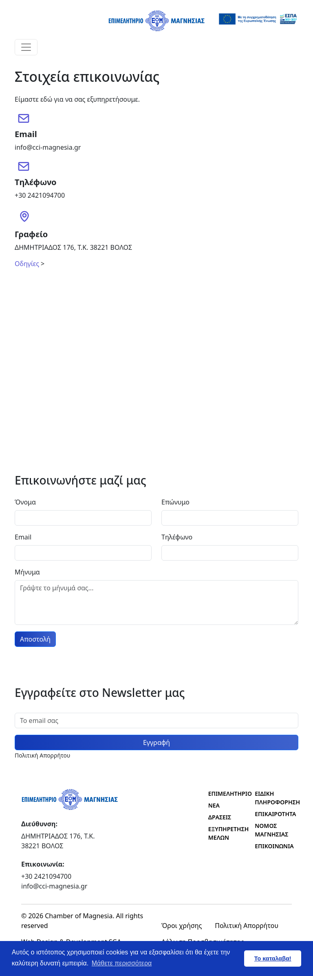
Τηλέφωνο (176, 537)
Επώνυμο (175, 502)
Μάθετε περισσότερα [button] (122, 963)
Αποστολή (35, 639)
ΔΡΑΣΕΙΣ (219, 817)
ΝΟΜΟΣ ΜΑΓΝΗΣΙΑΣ (271, 830)
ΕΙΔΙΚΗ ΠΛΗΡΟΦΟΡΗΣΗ (273, 798)
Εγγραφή (156, 742)
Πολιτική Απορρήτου (246, 925)
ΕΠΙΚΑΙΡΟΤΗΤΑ (273, 814)
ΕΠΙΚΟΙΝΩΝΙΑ (273, 846)
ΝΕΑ (214, 805)
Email (23, 537)
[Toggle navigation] (26, 47)
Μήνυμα (27, 572)
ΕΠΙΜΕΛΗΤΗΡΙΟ (226, 793)
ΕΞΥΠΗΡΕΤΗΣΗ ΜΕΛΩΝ (226, 833)
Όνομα (25, 502)
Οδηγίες (27, 263)
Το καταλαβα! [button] (272, 958)
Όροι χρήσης (181, 925)
